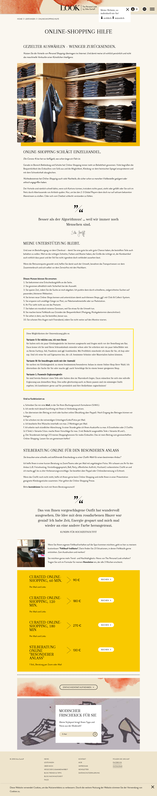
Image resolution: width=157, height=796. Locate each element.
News (46, 759)
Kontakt (82, 759)
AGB (80, 762)
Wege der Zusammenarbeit (56, 769)
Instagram (117, 766)
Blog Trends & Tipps (52, 773)
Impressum (83, 766)
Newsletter (83, 769)
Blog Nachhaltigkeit (53, 776)
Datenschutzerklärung (89, 773)
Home (20, 19)
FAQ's (46, 780)
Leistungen (30, 19)
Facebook (117, 762)
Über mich (48, 766)
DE (144, 9)
